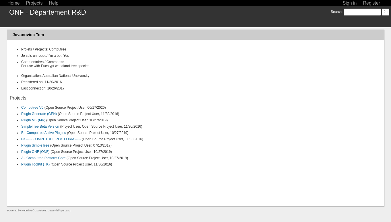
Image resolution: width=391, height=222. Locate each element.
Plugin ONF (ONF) (35, 152)
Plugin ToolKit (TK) (35, 164)
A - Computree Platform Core (43, 158)
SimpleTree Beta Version (40, 126)
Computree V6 (32, 108)
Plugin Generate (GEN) (39, 114)
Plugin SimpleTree (35, 145)
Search (336, 12)
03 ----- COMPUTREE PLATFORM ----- (51, 139)
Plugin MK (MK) (33, 120)
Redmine (27, 210)
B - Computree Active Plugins (43, 133)
